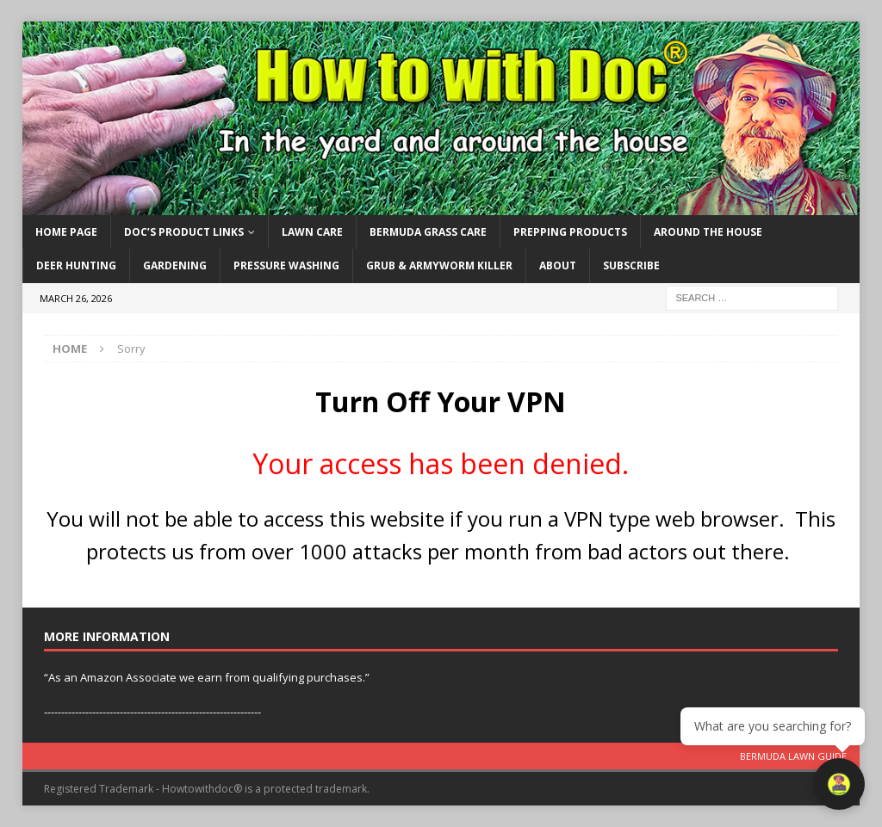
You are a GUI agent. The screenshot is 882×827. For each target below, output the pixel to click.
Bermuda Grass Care (428, 232)
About (557, 265)
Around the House (708, 232)
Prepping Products (570, 232)
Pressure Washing (286, 265)
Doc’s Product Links (184, 232)
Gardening (175, 265)
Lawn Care (312, 232)
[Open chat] (839, 784)
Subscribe (631, 265)
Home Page (66, 232)
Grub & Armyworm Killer (439, 265)
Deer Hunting (76, 265)
